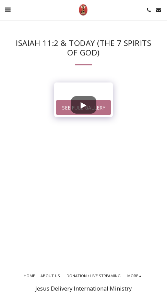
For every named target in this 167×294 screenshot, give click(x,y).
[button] (7, 10)
